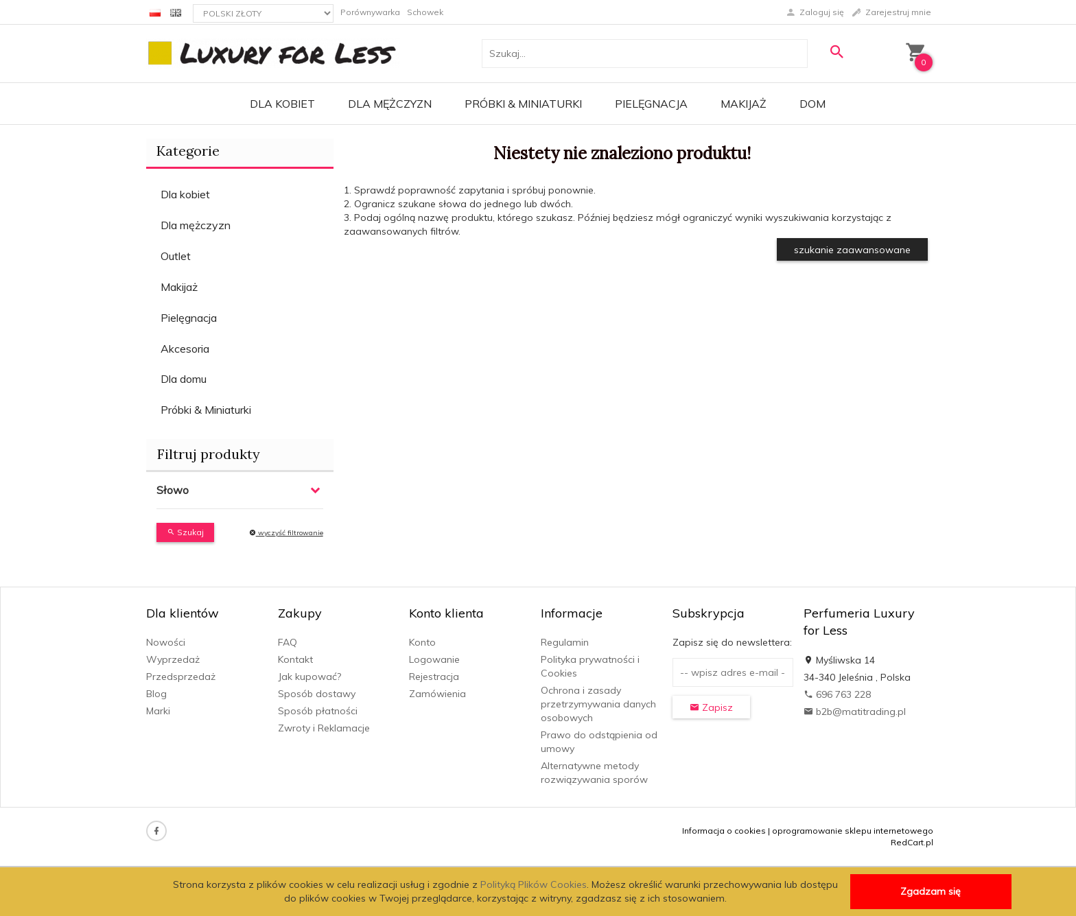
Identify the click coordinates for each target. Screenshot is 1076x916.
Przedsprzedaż (180, 676)
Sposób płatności (318, 711)
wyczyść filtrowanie (286, 532)
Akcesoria (185, 348)
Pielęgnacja (651, 103)
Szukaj (185, 532)
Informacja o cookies (724, 830)
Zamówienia (437, 694)
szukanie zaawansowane (852, 250)
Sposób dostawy (316, 694)
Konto (422, 642)
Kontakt (295, 659)
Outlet (176, 256)
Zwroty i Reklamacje (324, 728)
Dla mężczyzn (390, 103)
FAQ (287, 642)
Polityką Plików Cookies (533, 884)
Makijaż (744, 103)
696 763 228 (837, 694)
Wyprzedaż (173, 659)
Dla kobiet (282, 103)
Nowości (165, 642)
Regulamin (565, 642)
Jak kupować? (309, 676)
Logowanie (434, 659)
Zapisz (711, 707)
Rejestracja (434, 676)
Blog (156, 694)
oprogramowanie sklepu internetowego (852, 830)
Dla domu (184, 379)
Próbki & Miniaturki (523, 103)
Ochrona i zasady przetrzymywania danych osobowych (598, 704)
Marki (158, 711)
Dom (812, 103)
